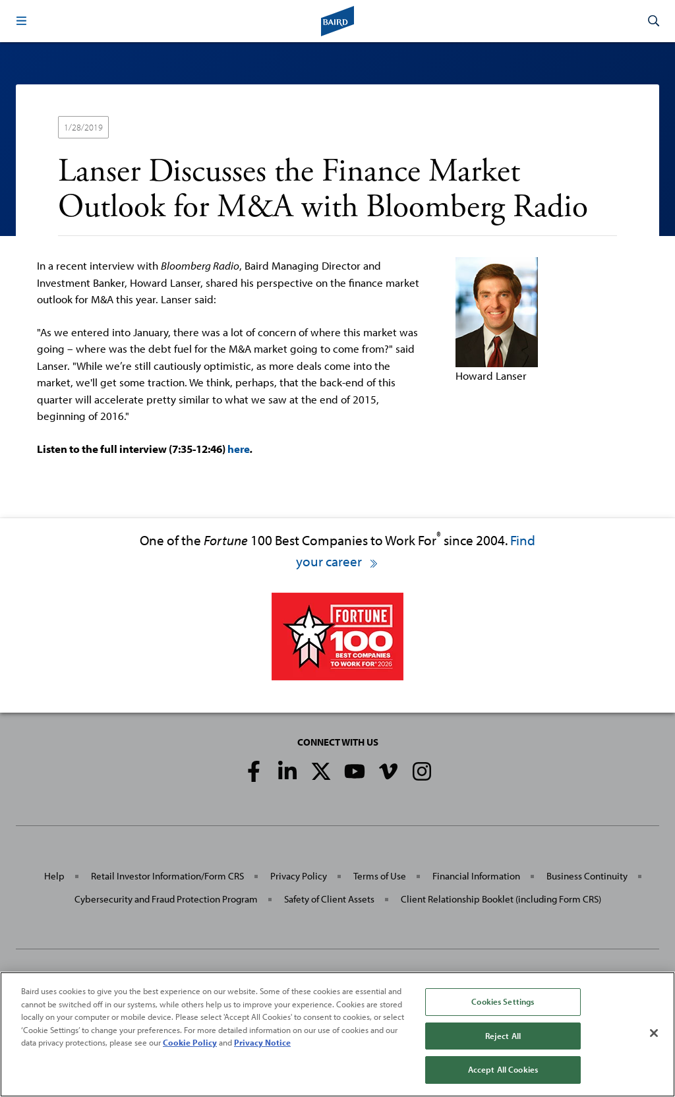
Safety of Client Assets (329, 899)
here (238, 449)
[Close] (653, 1033)
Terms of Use (379, 876)
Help (54, 876)
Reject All (503, 1035)
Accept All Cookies (503, 1069)
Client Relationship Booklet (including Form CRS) (501, 899)
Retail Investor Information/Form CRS (167, 876)
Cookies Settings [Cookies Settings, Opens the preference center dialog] (502, 1001)
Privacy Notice (262, 1042)
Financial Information (476, 876)
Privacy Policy (298, 876)
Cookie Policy (190, 1042)
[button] (21, 21)
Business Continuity (587, 876)
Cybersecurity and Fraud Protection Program (166, 899)
